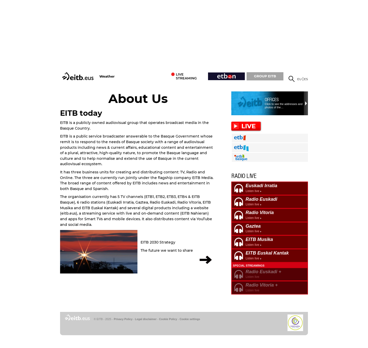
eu (299, 79)
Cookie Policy (168, 319)
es (306, 79)
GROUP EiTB (265, 76)
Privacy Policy (123, 319)
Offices (272, 99)
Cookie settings (190, 319)
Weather (107, 76)
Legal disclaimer (146, 319)
